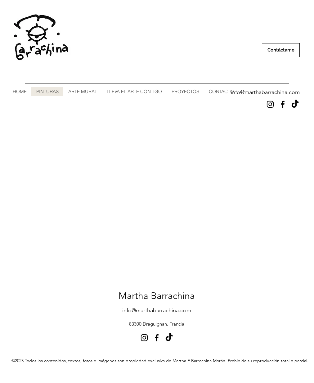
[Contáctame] (281, 50)
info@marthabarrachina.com (265, 92)
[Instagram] (270, 104)
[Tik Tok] (295, 104)
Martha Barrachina (157, 295)
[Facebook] (282, 104)
